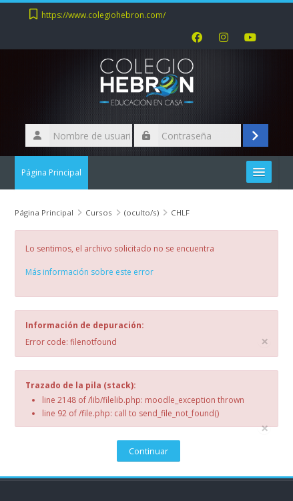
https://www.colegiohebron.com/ (103, 15)
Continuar (148, 451)
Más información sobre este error (89, 272)
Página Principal (51, 172)
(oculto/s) (141, 212)
